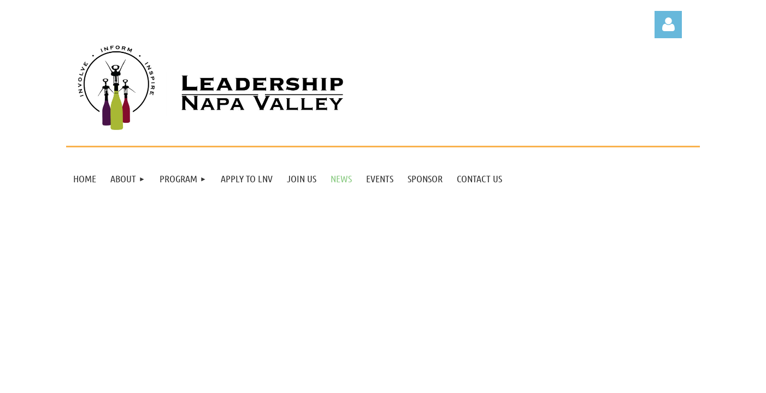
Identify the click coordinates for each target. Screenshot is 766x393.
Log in (668, 24)
